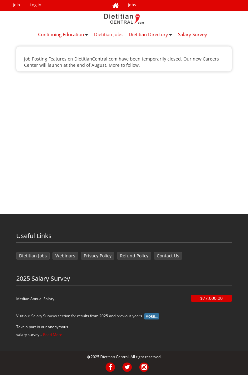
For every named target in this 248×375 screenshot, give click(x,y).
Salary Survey (192, 34)
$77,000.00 (211, 298)
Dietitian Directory (150, 34)
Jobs (132, 4)
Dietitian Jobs (108, 34)
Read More (52, 334)
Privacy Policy (98, 256)
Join (16, 4)
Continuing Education (63, 34)
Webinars (65, 256)
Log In (35, 4)
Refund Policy (134, 256)
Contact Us (168, 256)
